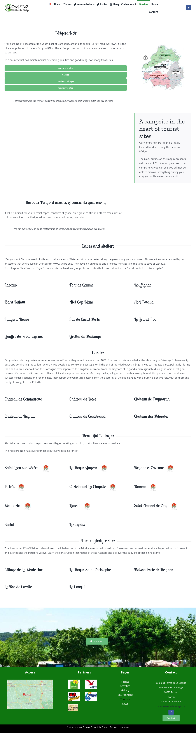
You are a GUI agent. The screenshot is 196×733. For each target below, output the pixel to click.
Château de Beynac (20, 416)
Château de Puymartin (152, 399)
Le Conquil (77, 586)
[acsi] (74, 693)
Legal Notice (124, 727)
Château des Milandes (151, 416)
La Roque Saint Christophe (90, 569)
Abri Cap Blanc (81, 302)
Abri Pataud (144, 302)
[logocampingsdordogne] (73, 705)
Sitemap (113, 727)
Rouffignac (142, 285)
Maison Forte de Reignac (153, 569)
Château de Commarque (23, 399)
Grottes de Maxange (85, 336)
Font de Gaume (81, 285)
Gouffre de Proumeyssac (24, 336)
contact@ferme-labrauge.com (171, 706)
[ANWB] (91, 693)
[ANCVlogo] (91, 680)
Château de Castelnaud (87, 416)
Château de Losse (82, 399)
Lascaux (11, 285)
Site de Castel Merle (84, 319)
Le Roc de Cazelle (18, 586)
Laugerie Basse (17, 319)
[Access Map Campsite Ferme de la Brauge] (30, 680)
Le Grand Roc (145, 319)
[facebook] (188, 7)
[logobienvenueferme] (74, 680)
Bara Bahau (15, 302)
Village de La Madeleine (24, 569)
